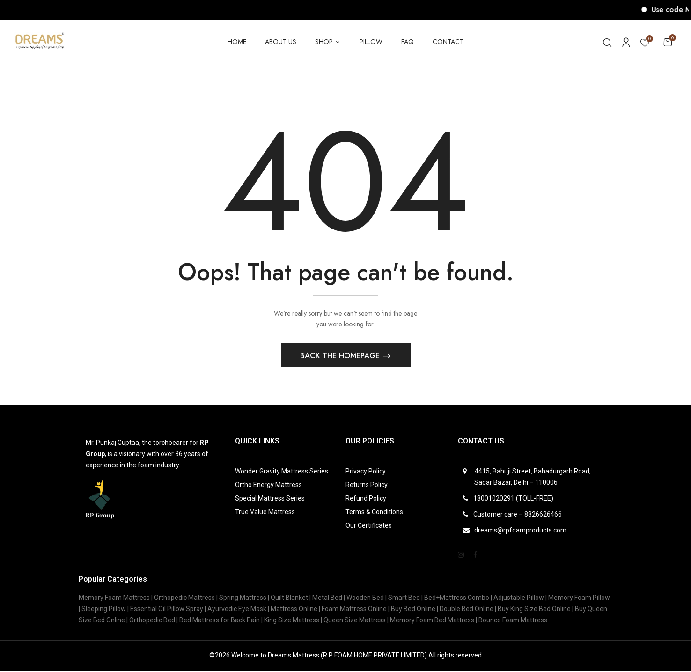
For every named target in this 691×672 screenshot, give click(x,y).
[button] (667, 42)
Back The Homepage (341, 356)
